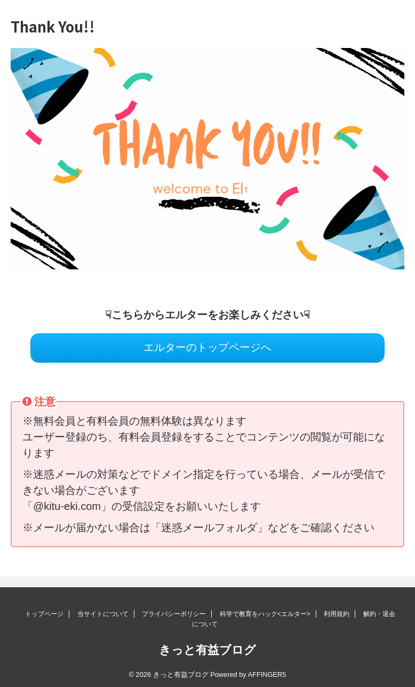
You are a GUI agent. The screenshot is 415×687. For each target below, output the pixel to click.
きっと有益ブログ (207, 650)
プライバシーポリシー (174, 614)
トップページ (44, 614)
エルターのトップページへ (207, 347)
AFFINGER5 (267, 674)
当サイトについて (103, 614)
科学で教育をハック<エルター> (265, 614)
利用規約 (336, 614)
